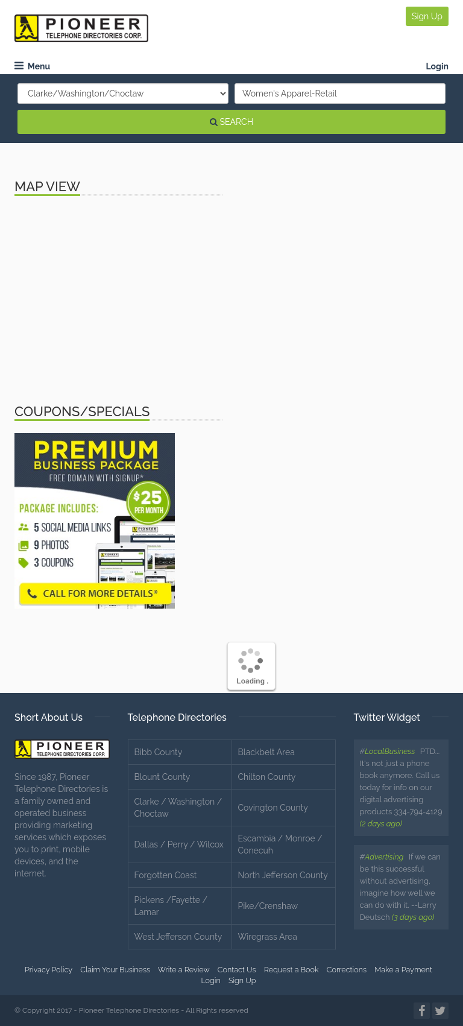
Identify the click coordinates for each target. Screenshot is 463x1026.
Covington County (273, 807)
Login (437, 66)
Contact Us (237, 969)
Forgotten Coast (165, 875)
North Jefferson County (283, 875)
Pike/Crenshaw (268, 906)
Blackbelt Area (266, 752)
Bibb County (158, 752)
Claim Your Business (115, 969)
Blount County (162, 777)
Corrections (347, 969)
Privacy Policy (48, 969)
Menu (32, 66)
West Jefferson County (178, 937)
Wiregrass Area (267, 937)
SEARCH (231, 122)
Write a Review (184, 969)
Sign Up (427, 16)
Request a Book (291, 969)
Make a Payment (403, 969)
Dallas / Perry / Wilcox (179, 844)
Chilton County (267, 777)
